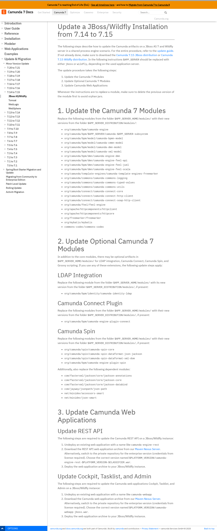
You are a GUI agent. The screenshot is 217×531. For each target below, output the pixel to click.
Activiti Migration (15, 192)
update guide (165, 50)
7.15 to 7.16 (13, 88)
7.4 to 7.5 (12, 149)
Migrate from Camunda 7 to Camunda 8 (149, 4)
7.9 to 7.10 (12, 128)
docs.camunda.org (74, 528)
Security (117, 12)
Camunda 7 (60, 12)
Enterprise (102, 12)
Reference (11, 33)
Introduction (12, 23)
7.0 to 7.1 (12, 165)
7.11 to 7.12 (13, 120)
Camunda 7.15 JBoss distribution (136, 55)
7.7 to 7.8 (12, 137)
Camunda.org (161, 18)
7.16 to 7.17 (13, 84)
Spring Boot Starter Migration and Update (23, 171)
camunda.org (56, 528)
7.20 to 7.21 (13, 67)
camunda (119, 528)
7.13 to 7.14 (13, 112)
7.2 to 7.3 (12, 157)
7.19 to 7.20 (13, 71)
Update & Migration (17, 59)
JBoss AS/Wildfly (17, 96)
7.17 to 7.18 (13, 79)
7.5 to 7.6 (12, 145)
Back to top (209, 528)
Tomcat (12, 100)
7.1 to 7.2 (12, 161)
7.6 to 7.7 (12, 141)
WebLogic (13, 104)
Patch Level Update (16, 183)
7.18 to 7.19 (13, 75)
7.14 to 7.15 (13, 92)
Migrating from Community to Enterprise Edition (21, 178)
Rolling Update (14, 187)
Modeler (10, 44)
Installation (12, 39)
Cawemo (88, 12)
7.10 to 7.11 (13, 124)
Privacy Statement (150, 528)
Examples (11, 54)
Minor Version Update (17, 63)
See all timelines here (102, 4)
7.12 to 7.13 (13, 116)
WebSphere (14, 108)
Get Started (44, 12)
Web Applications (16, 49)
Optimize (75, 12)
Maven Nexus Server (147, 449)
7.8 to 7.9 (12, 132)
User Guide (12, 28)
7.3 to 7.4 (12, 153)
